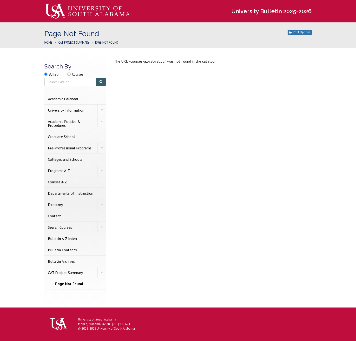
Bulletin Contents (62, 249)
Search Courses (60, 227)
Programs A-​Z (59, 170)
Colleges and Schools (65, 159)
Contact (54, 216)
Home (48, 42)
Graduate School (61, 136)
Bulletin (54, 74)
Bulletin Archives (61, 261)
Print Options (299, 32)
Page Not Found (69, 283)
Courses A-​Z (57, 182)
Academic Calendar (63, 98)
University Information (66, 110)
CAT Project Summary (73, 42)
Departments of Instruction (70, 193)
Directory (55, 204)
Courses (77, 74)
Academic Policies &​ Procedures (64, 123)
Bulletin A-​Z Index (62, 238)
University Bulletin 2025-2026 (271, 11)
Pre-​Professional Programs (70, 148)
